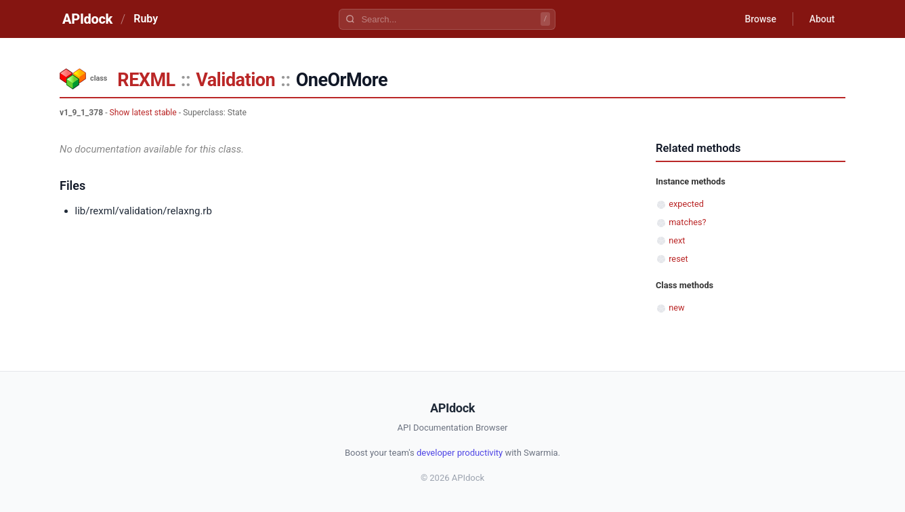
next (677, 240)
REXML (146, 80)
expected (686, 204)
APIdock (87, 19)
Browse (760, 19)
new (676, 307)
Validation (235, 80)
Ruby (145, 18)
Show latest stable (143, 112)
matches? (687, 222)
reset (678, 259)
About (822, 19)
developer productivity (460, 453)
